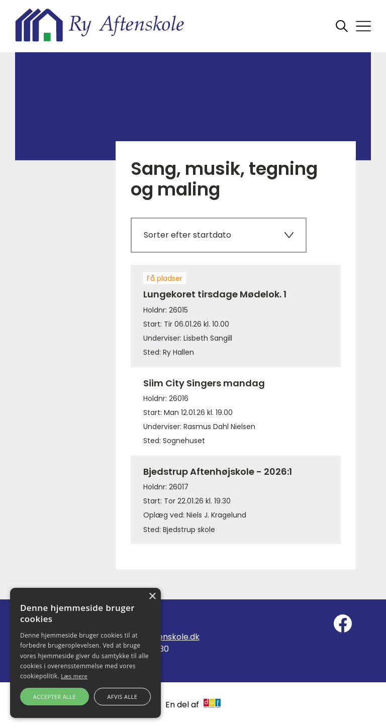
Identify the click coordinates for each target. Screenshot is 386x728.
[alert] (85, 653)
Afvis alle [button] (122, 696)
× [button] (152, 596)
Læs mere (74, 676)
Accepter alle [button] (54, 696)
